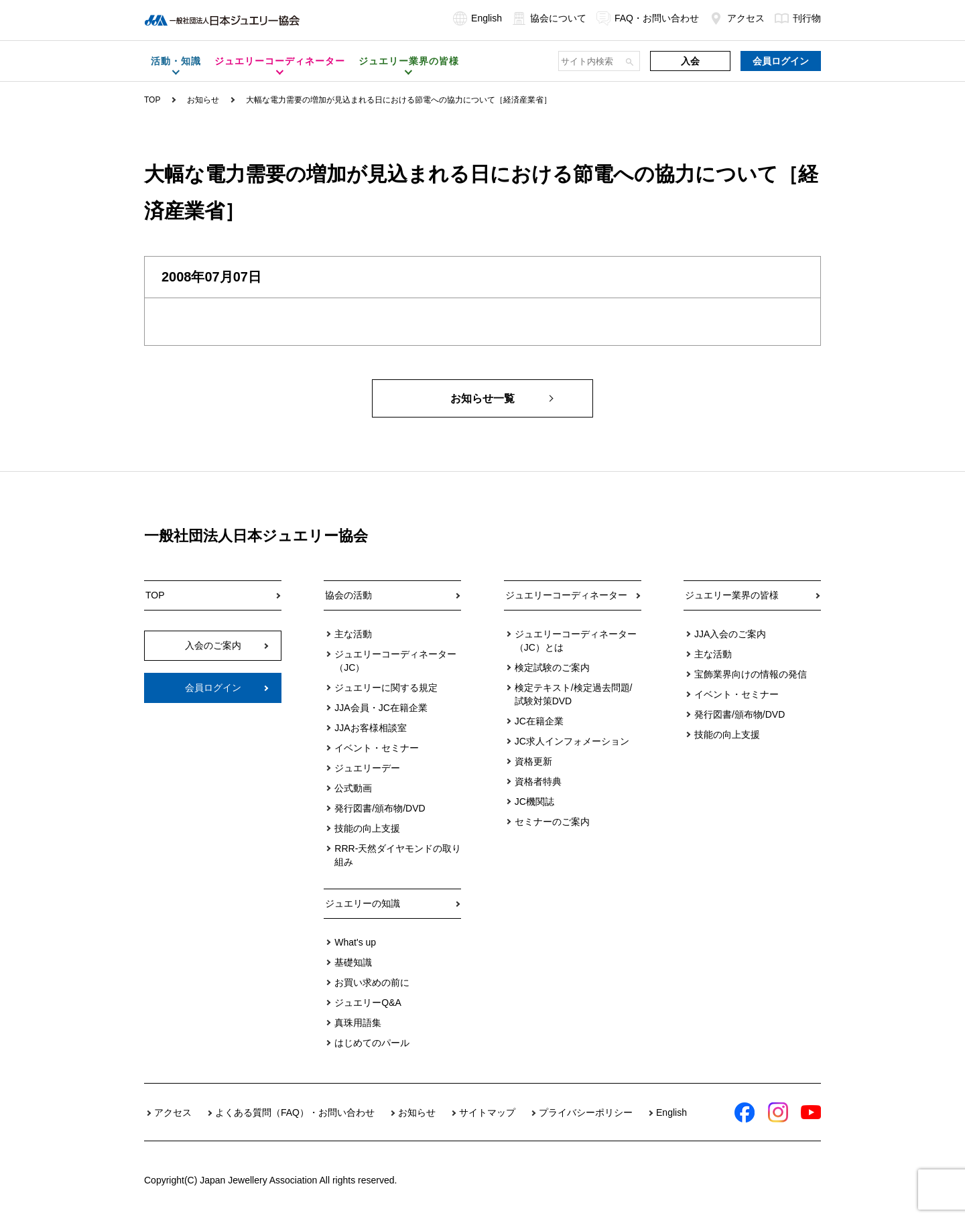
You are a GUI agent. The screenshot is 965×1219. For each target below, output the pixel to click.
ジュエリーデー (367, 768)
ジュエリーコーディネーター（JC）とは (576, 641)
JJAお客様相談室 (370, 727)
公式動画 (353, 788)
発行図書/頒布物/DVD (379, 808)
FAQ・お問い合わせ (647, 18)
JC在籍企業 (539, 721)
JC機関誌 (534, 801)
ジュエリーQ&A (367, 1002)
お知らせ (203, 100)
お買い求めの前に (371, 982)
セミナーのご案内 (552, 821)
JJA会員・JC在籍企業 (380, 707)
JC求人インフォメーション (572, 741)
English (477, 18)
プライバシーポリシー (586, 1112)
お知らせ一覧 (482, 398)
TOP (152, 100)
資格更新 (533, 761)
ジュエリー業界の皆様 (732, 595)
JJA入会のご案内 (730, 634)
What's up (355, 942)
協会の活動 (348, 595)
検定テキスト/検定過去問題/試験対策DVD (574, 694)
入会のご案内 (213, 645)
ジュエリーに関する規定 (386, 687)
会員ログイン (781, 61)
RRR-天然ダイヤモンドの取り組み (397, 855)
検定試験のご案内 (552, 667)
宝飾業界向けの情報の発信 (750, 674)
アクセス (737, 18)
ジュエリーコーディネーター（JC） (395, 661)
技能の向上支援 (367, 828)
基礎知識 (353, 962)
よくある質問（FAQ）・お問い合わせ (295, 1112)
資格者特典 (538, 781)
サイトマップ (487, 1112)
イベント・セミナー (376, 748)
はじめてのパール (371, 1042)
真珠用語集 (357, 1022)
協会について (549, 18)
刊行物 (798, 18)
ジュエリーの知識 (362, 903)
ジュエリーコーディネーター (566, 595)
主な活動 (353, 634)
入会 (690, 61)
